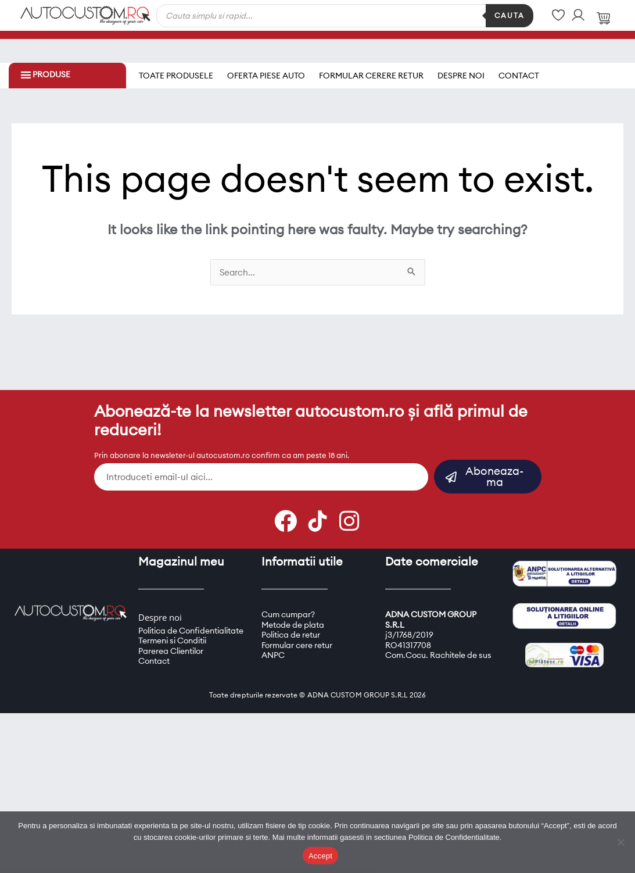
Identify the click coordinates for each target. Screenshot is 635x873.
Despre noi (461, 74)
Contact (518, 74)
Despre (152, 613)
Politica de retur (290, 630)
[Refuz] (620, 842)
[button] (25, 74)
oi (178, 613)
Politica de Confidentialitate (190, 626)
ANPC (273, 651)
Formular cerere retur (371, 74)
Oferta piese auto (266, 74)
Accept (320, 855)
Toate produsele (176, 74)
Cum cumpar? (288, 610)
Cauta (509, 15)
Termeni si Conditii (172, 636)
